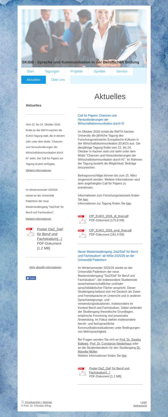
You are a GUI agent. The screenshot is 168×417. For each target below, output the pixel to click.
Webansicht (140, 405)
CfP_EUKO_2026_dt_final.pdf (108, 216)
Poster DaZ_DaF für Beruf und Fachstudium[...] (50, 234)
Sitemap (47, 402)
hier (85, 199)
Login (143, 402)
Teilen (31, 278)
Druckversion (31, 402)
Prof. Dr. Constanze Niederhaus (111, 343)
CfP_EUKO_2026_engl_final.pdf (110, 230)
